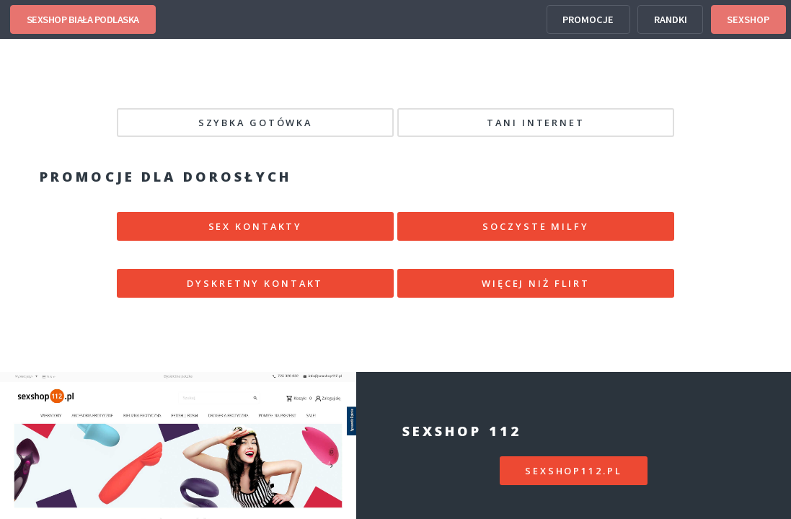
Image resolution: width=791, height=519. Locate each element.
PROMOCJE (588, 19)
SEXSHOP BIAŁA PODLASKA (83, 19)
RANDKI (670, 19)
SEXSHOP (748, 19)
